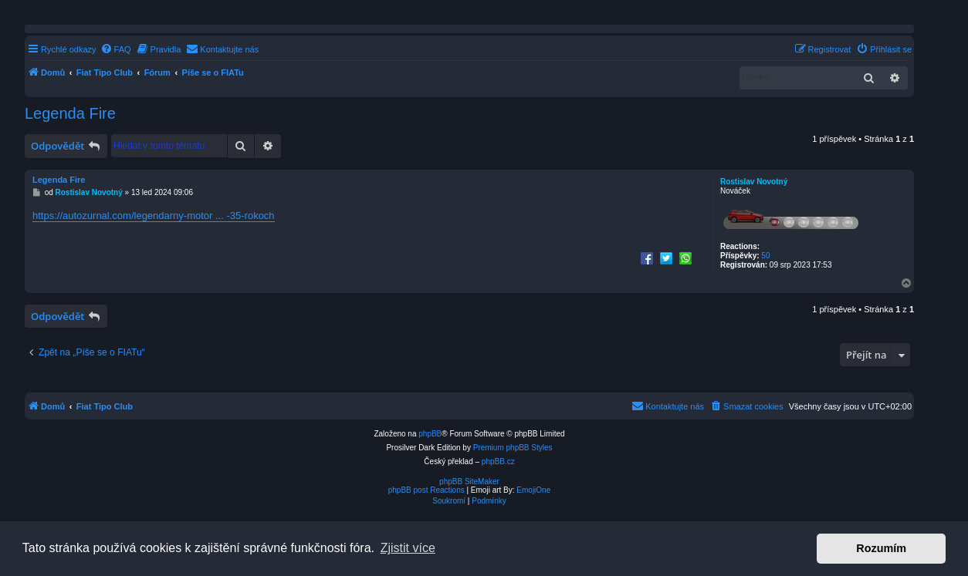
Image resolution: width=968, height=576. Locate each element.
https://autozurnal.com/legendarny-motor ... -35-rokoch (153, 215)
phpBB (430, 433)
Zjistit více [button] (408, 547)
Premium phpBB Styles (513, 447)
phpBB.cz (498, 461)
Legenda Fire (70, 113)
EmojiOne (533, 490)
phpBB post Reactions (426, 490)
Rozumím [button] (881, 548)
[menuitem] (115, 49)
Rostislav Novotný (753, 181)
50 (765, 255)
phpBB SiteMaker (469, 481)
